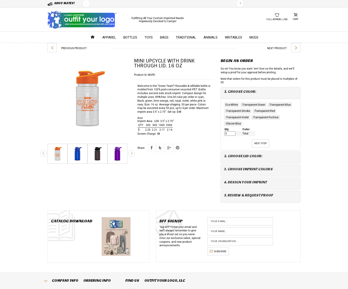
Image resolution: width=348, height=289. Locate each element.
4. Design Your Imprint (245, 182)
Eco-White (231, 104)
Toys (148, 37)
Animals (211, 37)
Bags (164, 37)
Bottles (130, 37)
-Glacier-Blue (233, 123)
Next (240, 3)
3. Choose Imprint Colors (248, 169)
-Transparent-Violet (237, 117)
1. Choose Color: (240, 91)
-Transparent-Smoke (237, 110)
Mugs (253, 37)
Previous (86, 3)
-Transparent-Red (264, 110)
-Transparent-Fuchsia (266, 117)
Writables (233, 37)
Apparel (109, 37)
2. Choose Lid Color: (243, 156)
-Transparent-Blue (280, 104)
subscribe (218, 251)
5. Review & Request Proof (248, 195)
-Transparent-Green (253, 104)
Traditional (186, 37)
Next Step (260, 143)
